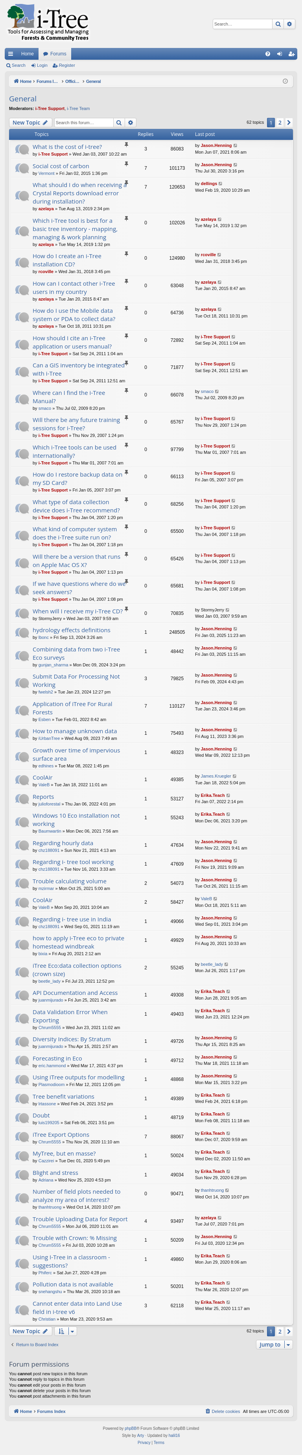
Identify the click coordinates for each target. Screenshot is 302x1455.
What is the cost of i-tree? (67, 146)
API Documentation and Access (75, 992)
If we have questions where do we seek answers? (79, 588)
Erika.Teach (213, 795)
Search (19, 65)
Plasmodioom (52, 1084)
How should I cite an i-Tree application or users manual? (72, 342)
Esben (45, 719)
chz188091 (49, 850)
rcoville (46, 271)
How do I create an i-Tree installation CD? (67, 260)
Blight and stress (55, 1172)
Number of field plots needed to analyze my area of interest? (77, 1195)
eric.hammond (52, 1065)
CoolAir (43, 777)
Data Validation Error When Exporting (70, 1016)
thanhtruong (50, 1207)
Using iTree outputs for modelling (79, 1077)
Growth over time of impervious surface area (76, 754)
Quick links (12, 55)
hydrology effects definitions (71, 630)
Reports (43, 796)
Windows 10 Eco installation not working (76, 819)
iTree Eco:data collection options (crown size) (77, 969)
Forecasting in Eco (57, 1058)
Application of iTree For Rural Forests (72, 708)
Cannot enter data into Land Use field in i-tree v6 (77, 1307)
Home (27, 54)
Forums (58, 54)
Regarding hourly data (63, 843)
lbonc (44, 637)
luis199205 (49, 1122)
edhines (46, 765)
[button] (289, 122)
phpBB (130, 1428)
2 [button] (280, 122)
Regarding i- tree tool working (73, 862)
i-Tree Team (78, 108)
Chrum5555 (50, 1027)
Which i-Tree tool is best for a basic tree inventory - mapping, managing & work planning (75, 229)
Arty (140, 1435)
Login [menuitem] (281, 55)
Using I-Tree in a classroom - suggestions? (71, 1261)
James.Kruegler (216, 776)
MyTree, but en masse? (64, 1153)
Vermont (47, 173)
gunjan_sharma (53, 664)
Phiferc (45, 1272)
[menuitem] (268, 54)
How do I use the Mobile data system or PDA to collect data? (74, 314)
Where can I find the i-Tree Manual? (69, 397)
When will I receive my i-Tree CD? (78, 611)
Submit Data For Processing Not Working (76, 680)
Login (42, 65)
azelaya (46, 208)
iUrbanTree (49, 738)
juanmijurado (51, 1000)
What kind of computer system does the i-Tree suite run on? (75, 533)
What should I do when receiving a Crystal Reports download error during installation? (80, 193)
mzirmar (46, 888)
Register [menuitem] (293, 55)
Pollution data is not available (73, 1284)
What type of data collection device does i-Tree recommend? (76, 506)
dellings (209, 183)
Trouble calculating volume (70, 881)
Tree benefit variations (63, 1096)
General (23, 99)
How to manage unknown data (75, 731)
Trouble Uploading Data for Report (80, 1219)
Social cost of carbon (61, 166)
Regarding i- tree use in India (72, 919)
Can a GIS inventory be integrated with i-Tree (79, 369)
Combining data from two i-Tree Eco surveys (76, 653)
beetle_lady (50, 981)
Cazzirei (46, 1160)
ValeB (44, 784)
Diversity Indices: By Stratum (72, 1039)
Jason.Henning (216, 145)
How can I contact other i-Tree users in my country (74, 287)
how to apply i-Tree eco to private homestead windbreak (78, 942)
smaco (45, 408)
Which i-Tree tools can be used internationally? (74, 451)
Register (67, 65)
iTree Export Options (61, 1134)
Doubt (41, 1115)
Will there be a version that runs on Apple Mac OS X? (76, 560)
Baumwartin (50, 831)
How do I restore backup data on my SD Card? (77, 478)
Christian (47, 1319)
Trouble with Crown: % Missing (75, 1238)
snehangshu (50, 1291)
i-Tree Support (50, 108)
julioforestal (50, 804)
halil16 (174, 1435)
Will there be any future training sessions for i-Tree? (76, 424)
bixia (43, 953)
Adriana (46, 1180)
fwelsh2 (46, 692)
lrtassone (47, 1103)
